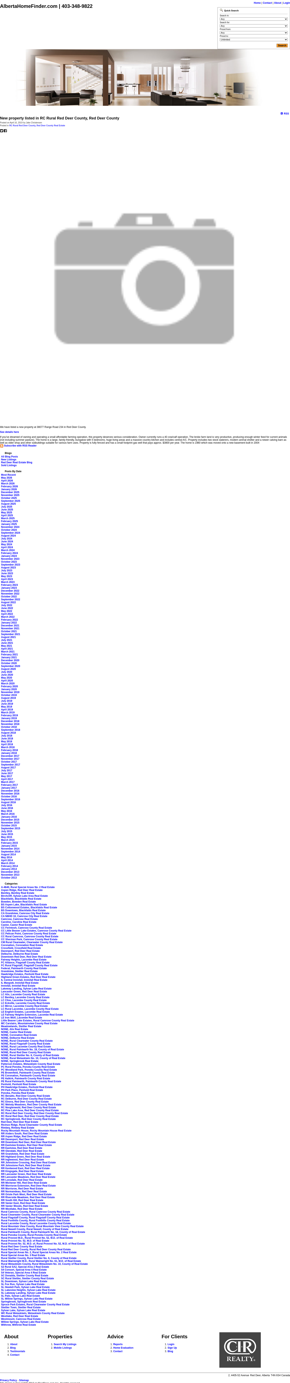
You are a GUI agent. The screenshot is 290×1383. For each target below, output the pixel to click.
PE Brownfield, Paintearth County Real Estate (28, 1072)
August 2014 (8, 854)
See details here (9, 432)
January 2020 (9, 689)
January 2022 (9, 622)
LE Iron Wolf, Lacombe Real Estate (21, 1017)
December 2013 (10, 871)
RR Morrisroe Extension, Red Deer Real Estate (28, 1185)
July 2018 (6, 735)
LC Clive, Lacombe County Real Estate (24, 1000)
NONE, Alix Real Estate (14, 1029)
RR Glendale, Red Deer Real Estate (21, 1150)
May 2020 (6, 677)
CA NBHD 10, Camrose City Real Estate (24, 916)
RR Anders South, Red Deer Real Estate (24, 1133)
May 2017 (6, 776)
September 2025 (10, 501)
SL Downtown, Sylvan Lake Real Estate (24, 1281)
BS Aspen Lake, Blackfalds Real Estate (24, 904)
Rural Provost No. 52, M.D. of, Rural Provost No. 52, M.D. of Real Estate (43, 1243)
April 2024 (7, 547)
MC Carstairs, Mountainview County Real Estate (29, 1023)
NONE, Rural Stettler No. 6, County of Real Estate (30, 1055)
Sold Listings (9, 465)
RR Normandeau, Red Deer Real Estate (24, 1191)
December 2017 (10, 756)
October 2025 (9, 498)
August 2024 (8, 535)
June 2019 (7, 703)
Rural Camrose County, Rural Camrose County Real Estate (35, 1211)
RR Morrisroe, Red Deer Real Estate (22, 1188)
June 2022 (7, 608)
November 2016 (10, 793)
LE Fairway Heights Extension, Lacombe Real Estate (32, 1014)
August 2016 (8, 802)
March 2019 (8, 712)
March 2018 (8, 747)
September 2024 (10, 532)
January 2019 (9, 718)
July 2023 (6, 570)
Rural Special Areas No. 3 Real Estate (23, 1255)
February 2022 (9, 619)
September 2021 (10, 634)
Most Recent (8, 474)
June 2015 (7, 834)
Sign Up (172, 1347)
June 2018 (7, 738)
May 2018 (6, 741)
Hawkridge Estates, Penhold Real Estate (24, 974)
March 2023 (8, 582)
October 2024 (9, 529)
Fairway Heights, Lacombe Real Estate (23, 959)
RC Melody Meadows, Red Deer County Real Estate (31, 1104)
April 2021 (7, 648)
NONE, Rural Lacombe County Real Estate (26, 1046)
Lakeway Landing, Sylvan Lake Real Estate (26, 988)
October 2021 (9, 631)
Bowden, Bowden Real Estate (18, 901)
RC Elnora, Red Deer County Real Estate (25, 1101)
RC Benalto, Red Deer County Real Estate (25, 1095)
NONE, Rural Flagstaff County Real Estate (25, 1043)
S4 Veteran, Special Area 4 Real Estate (23, 1272)
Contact (267, 2)
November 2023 (10, 558)
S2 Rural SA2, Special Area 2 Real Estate (25, 1266)
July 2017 (6, 770)
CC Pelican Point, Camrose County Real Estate (28, 933)
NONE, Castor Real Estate (16, 1032)
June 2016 (7, 808)
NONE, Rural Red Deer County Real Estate (26, 1052)
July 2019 (6, 700)
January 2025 (9, 524)
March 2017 (8, 782)
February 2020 (9, 686)
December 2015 (10, 819)
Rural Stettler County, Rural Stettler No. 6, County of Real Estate (39, 1258)
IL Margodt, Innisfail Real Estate (20, 982)
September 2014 (10, 851)
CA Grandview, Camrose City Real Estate (25, 913)
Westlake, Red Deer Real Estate (19, 1316)
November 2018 (10, 724)
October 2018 (9, 727)
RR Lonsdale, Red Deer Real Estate (22, 1179)
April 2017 (7, 779)
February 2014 (9, 866)
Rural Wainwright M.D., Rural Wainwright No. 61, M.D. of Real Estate (41, 1261)
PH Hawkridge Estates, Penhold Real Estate (27, 1087)
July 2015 (6, 831)
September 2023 (10, 564)
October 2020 (9, 663)
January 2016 (9, 816)
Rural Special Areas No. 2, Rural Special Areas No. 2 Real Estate (39, 1252)
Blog (13, 1347)
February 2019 (9, 715)
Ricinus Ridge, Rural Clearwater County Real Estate (31, 1124)
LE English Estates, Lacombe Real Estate (25, 1011)
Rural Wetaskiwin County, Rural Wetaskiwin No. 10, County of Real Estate (44, 1264)
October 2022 (9, 596)
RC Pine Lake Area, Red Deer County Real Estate (30, 1110)
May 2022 (6, 611)
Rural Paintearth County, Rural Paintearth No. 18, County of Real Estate (43, 1232)
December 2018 (10, 721)
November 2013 (10, 874)
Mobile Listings (63, 1347)
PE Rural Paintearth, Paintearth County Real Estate (31, 1081)
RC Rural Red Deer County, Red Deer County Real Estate (37, 125)
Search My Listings (65, 1344)
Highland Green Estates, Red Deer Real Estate (28, 977)
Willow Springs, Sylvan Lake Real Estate (25, 1321)
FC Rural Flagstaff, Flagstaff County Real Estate (29, 965)
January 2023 (9, 587)
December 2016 (10, 790)
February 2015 (9, 842)
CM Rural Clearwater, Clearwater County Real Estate (32, 942)
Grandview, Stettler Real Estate (19, 971)
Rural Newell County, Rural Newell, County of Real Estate (34, 1229)
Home (257, 2)
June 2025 (7, 509)
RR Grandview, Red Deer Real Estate (22, 1153)
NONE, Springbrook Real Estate (20, 1061)
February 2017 (9, 785)
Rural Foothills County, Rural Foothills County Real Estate (35, 1220)
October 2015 (9, 825)
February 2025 (9, 521)
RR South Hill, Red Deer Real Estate (22, 1200)
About (277, 2)
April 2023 (7, 579)
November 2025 (10, 495)
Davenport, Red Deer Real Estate (20, 951)
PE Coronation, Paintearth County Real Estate (28, 1075)
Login (286, 2)
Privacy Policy (8, 1380)
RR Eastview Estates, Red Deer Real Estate (26, 1145)
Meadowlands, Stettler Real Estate (21, 1026)
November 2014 (10, 848)
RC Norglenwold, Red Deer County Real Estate (28, 1107)
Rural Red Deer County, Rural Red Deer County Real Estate (36, 1249)
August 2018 (8, 732)
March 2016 (8, 813)
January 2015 (9, 845)
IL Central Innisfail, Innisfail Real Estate (24, 980)
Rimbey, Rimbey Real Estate (17, 1127)
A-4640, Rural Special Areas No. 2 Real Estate (28, 887)
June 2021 (7, 643)
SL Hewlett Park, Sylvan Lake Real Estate (25, 1287)
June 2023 (7, 573)
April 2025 (7, 515)
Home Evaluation (123, 1347)
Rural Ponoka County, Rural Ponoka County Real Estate (34, 1235)
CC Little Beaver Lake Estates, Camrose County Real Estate (36, 930)
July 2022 (6, 605)
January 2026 (9, 489)
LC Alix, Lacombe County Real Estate (23, 994)
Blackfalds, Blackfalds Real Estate (21, 898)
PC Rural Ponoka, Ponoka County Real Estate (28, 1066)
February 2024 (9, 553)
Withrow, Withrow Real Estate (18, 1324)
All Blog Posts (9, 456)
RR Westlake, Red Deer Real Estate (21, 1208)
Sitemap (24, 1380)
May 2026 (6, 477)
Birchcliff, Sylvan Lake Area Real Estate (24, 895)
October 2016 (9, 796)
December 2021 (10, 625)
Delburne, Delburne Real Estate (19, 953)
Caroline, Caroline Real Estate (18, 922)
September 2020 (10, 666)
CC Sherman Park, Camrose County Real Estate (29, 939)
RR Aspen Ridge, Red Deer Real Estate (24, 1136)
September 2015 (10, 828)
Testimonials (17, 1351)
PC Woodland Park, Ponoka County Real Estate (29, 1069)
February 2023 (9, 585)
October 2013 (9, 877)
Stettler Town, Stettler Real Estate (21, 1307)
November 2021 (10, 628)
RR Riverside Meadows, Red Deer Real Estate (28, 1197)
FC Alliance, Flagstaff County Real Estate (25, 962)
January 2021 (9, 657)
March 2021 (8, 651)
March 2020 (8, 683)
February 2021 (9, 654)
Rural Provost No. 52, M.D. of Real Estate (25, 1240)
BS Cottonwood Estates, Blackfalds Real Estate (29, 907)
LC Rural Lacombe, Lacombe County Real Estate (30, 1008)
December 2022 (10, 590)
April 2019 (7, 709)
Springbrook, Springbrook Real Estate (23, 1301)
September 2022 (10, 599)
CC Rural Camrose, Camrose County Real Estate (29, 936)
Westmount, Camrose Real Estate (21, 1319)
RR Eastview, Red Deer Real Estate (21, 1148)
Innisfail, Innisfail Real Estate (18, 985)
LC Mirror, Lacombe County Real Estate (24, 1006)
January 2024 (9, 556)
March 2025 (8, 518)
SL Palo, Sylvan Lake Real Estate (20, 1295)
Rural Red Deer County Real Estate (21, 1246)
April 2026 (7, 480)
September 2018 (10, 729)
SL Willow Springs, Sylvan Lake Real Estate (26, 1298)
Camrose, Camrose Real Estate (19, 919)
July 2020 (6, 671)
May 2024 (6, 544)
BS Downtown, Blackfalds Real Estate (23, 910)
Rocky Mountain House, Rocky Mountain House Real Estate (36, 1130)
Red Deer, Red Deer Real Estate (19, 1122)
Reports (118, 1344)
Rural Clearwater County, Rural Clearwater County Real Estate (37, 1214)
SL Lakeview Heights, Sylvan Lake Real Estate (28, 1290)
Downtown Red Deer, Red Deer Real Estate (26, 956)
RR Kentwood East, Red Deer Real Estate (25, 1168)
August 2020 (8, 669)
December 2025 (10, 492)
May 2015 (6, 837)
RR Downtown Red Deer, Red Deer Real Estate (28, 1142)
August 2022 (8, 602)
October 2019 (9, 695)
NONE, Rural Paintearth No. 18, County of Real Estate (32, 1049)
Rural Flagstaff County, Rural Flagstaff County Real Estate (35, 1217)
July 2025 (6, 506)
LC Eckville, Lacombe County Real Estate (25, 1003)
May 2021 (6, 645)
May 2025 (6, 512)
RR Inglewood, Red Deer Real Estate (22, 1159)
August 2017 (8, 767)
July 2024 (6, 538)
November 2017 (10, 758)
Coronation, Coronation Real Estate (22, 945)
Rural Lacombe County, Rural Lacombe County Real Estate (36, 1223)
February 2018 (9, 750)
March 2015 (8, 840)
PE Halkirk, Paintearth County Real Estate (25, 1078)
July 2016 (6, 805)
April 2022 (7, 614)
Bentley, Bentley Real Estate (17, 893)
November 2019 (10, 692)
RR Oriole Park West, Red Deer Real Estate (26, 1194)
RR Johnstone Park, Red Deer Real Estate (25, 1165)
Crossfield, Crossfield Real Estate (21, 948)
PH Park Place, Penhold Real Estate (22, 1090)
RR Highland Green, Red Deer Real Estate (25, 1156)
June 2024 (7, 541)
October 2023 (9, 561)
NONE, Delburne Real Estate (17, 1037)
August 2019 (8, 698)
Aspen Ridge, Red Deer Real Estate (22, 890)
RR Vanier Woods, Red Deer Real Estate (24, 1206)
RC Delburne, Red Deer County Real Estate (26, 1098)
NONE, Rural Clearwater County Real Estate (27, 1040)
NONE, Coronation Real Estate (19, 1035)
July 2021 (6, 640)
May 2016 (6, 811)
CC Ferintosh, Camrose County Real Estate (26, 927)
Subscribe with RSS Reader (18, 445)
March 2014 (8, 863)
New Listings (8, 459)
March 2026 (8, 483)
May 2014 (6, 857)
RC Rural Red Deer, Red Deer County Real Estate (30, 1116)
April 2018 (7, 744)
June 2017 (7, 773)
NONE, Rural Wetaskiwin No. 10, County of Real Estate (33, 1058)
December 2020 (10, 660)
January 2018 (9, 753)
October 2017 (9, 761)
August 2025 (8, 503)
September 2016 (10, 799)
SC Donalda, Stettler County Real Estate (24, 1275)
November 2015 (10, 822)
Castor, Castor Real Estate (16, 924)
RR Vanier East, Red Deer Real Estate (23, 1203)
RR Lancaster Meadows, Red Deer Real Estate (28, 1177)
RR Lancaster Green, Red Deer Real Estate (26, 1174)
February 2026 (9, 486)
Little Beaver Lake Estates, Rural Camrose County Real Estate (37, 1020)
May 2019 (6, 706)
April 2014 (7, 860)
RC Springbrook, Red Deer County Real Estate (28, 1119)
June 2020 (7, 674)
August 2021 (8, 637)
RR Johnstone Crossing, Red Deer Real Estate (28, 1162)
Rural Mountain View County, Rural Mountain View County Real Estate (42, 1226)
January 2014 (9, 869)
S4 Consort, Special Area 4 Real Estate (24, 1269)
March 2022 (8, 616)
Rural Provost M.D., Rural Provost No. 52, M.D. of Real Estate (37, 1237)
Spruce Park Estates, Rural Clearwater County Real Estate (35, 1304)
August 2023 (8, 567)
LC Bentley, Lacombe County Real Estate (25, 997)
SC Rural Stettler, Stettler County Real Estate (27, 1278)
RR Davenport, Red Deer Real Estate (22, 1139)
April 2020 (7, 680)
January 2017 (9, 787)
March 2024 (8, 550)
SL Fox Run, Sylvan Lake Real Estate (23, 1284)
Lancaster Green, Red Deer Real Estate (24, 991)
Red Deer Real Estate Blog (16, 462)
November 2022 (10, 593)
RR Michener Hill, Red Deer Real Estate (24, 1182)
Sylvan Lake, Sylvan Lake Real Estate (23, 1310)
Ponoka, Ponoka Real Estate (17, 1093)
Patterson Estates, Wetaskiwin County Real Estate (30, 1064)
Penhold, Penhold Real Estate (18, 1084)
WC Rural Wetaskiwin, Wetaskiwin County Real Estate (33, 1313)
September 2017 (10, 764)
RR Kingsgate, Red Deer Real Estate (22, 1171)
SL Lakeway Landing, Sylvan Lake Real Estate (28, 1293)
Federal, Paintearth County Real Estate (24, 968)
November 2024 (10, 527)
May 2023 (6, 576)
